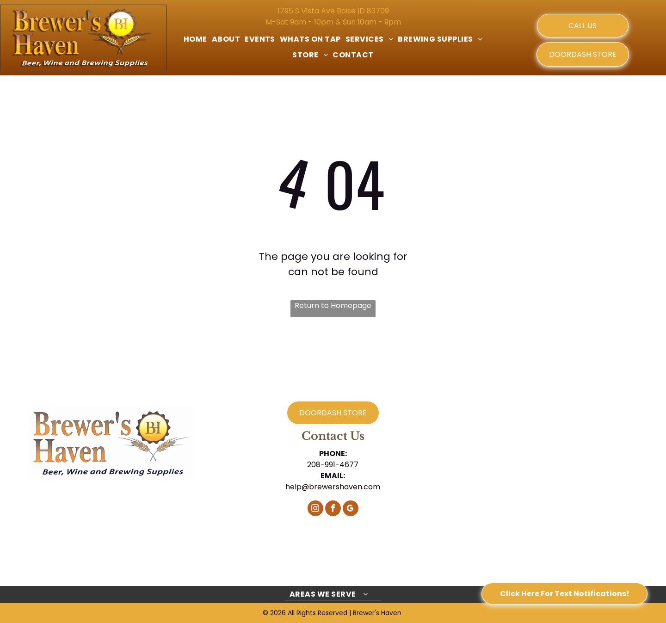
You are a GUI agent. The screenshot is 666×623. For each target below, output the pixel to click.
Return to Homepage (333, 305)
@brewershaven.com (341, 486)
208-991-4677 (332, 464)
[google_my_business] (350, 509)
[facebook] (333, 509)
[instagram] (315, 509)
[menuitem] (195, 39)
